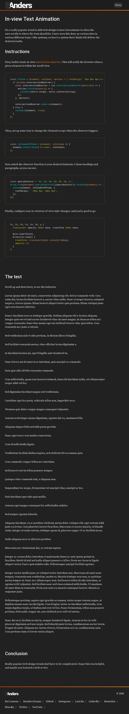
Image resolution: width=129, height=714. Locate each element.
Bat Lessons (13, 701)
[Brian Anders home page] (19, 5)
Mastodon (111, 701)
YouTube (38, 707)
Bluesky (10, 707)
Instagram (66, 701)
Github (51, 701)
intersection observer (48, 62)
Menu (118, 5)
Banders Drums (33, 701)
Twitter (24, 707)
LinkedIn (95, 701)
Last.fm (80, 701)
